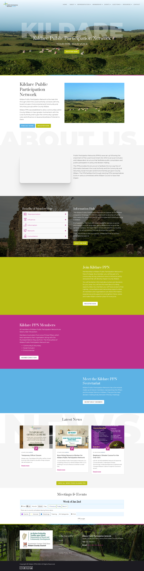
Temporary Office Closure (31, 455)
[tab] (45, 214)
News (31, 452)
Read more (25, 465)
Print (73, 514)
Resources (127, 4)
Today (59, 506)
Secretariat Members (93, 402)
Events (107, 4)
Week (40, 506)
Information (30, 224)
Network (29, 230)
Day (45, 506)
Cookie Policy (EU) (65, 553)
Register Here (72, 51)
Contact (137, 4)
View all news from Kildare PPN (72, 483)
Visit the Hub (80, 243)
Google (81, 519)
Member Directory (29, 357)
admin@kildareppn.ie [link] (95, 545)
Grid (23, 506)
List (28, 506)
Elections (116, 4)
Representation (83, 4)
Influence (29, 219)
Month (34, 506)
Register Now (43, 126)
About (72, 4)
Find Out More (27, 126)
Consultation (31, 236)
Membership (96, 4)
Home (65, 4)
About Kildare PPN (66, 536)
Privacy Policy (64, 549)
